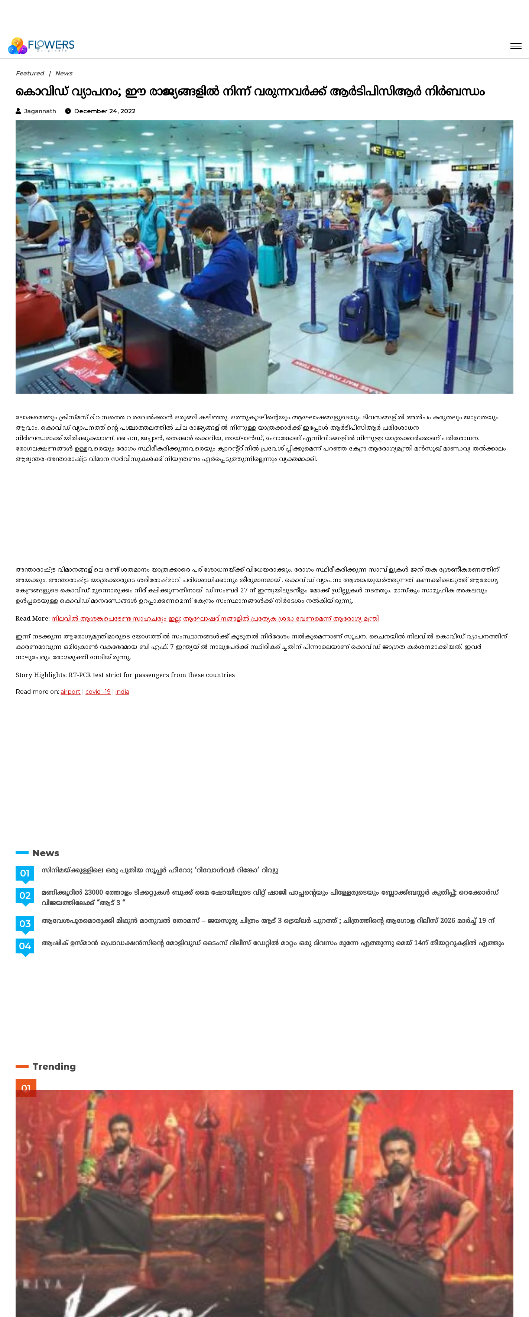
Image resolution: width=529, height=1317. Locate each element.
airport (71, 691)
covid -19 (98, 691)
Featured (30, 73)
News (63, 73)
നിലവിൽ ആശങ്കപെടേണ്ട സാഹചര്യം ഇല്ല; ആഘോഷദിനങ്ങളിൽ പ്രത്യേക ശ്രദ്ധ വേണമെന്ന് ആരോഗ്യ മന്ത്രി (215, 619)
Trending (54, 1066)
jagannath (40, 111)
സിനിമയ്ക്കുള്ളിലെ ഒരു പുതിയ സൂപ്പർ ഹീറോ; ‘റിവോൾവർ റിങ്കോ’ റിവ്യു (160, 870)
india (122, 691)
